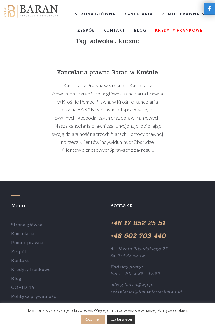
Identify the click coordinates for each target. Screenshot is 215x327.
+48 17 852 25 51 (137, 223)
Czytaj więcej (121, 319)
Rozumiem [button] (93, 319)
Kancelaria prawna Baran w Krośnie (107, 72)
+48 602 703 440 (138, 236)
